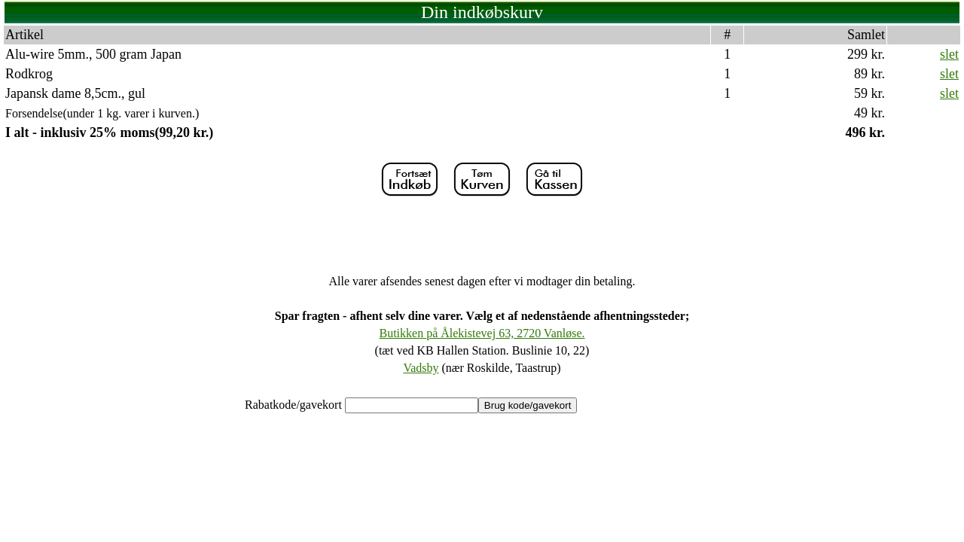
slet (949, 54)
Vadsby (420, 367)
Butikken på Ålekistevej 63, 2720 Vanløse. (482, 333)
